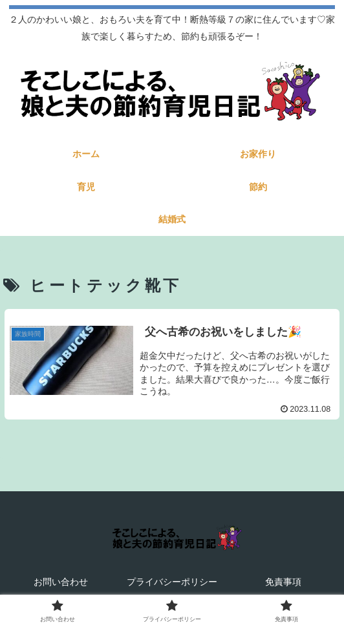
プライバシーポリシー (172, 582)
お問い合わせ (61, 582)
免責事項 (283, 582)
